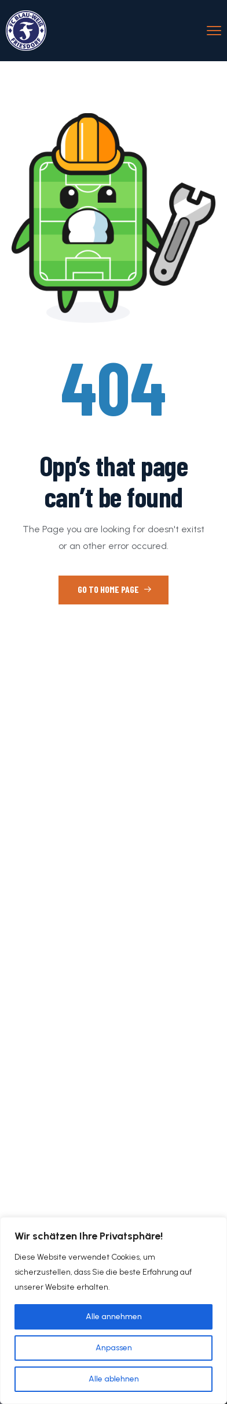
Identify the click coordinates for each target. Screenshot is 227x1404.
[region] (113, 1310)
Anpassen (114, 1348)
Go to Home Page (115, 589)
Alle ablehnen (114, 1379)
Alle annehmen (114, 1316)
